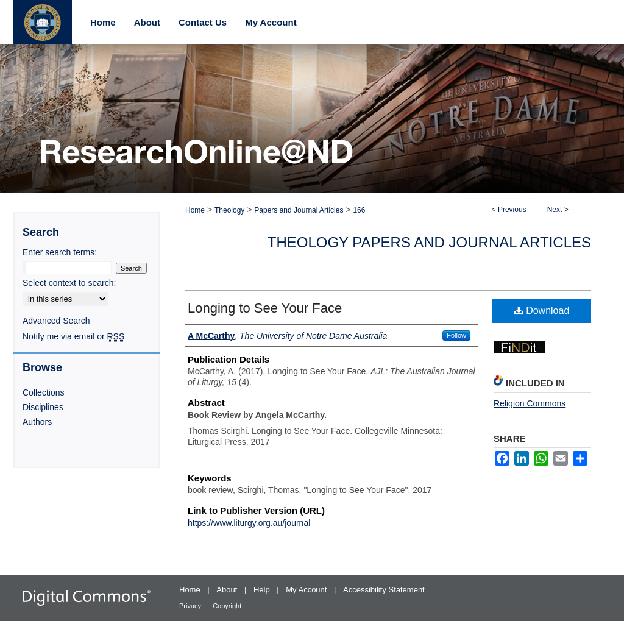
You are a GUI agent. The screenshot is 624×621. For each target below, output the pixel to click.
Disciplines (43, 407)
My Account (307, 589)
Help (263, 589)
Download (542, 310)
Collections (43, 392)
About (227, 589)
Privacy (191, 605)
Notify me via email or (73, 336)
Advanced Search (56, 320)
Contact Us (203, 22)
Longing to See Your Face (265, 308)
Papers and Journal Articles (298, 210)
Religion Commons (530, 403)
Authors (37, 422)
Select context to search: (69, 283)
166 (359, 210)
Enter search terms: (60, 252)
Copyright (227, 605)
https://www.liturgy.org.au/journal (249, 523)
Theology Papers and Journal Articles (429, 242)
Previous (512, 209)
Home (195, 210)
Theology (229, 210)
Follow (456, 335)
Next (554, 209)
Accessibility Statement (384, 589)
